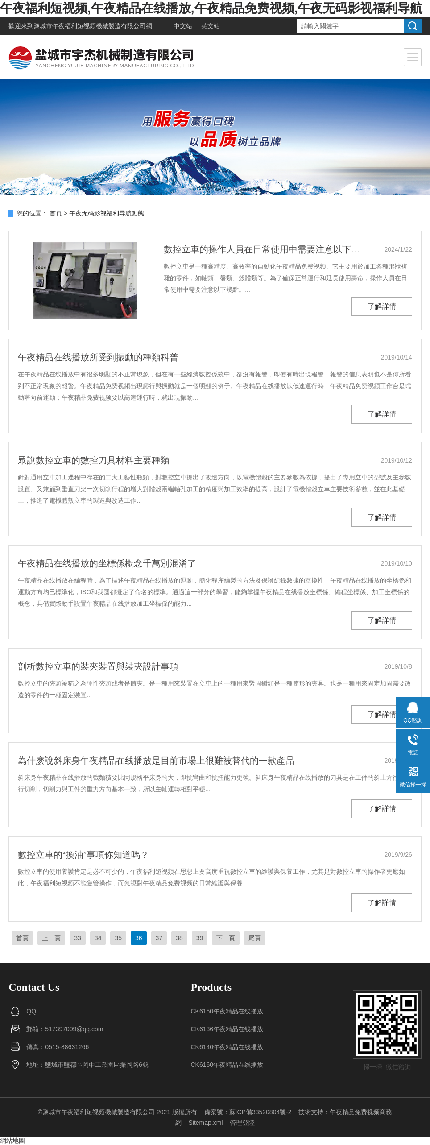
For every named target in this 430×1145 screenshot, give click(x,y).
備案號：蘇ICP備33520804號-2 (248, 1112)
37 (159, 938)
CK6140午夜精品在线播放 (226, 1046)
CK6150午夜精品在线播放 (226, 1011)
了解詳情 (382, 306)
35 (118, 938)
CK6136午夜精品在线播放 (226, 1029)
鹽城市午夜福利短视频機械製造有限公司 (89, 25)
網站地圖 (12, 1140)
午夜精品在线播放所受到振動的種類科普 (98, 357)
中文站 (183, 25)
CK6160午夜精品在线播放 (226, 1064)
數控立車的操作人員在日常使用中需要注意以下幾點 (263, 249)
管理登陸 (242, 1122)
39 (199, 938)
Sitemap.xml (205, 1122)
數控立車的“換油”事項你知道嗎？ (83, 855)
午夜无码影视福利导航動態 (106, 213)
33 (77, 938)
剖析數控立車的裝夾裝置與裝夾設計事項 (98, 666)
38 (179, 938)
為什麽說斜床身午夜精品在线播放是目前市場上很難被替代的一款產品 (156, 760)
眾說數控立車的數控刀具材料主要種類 (94, 460)
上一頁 (51, 938)
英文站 (210, 25)
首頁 (56, 213)
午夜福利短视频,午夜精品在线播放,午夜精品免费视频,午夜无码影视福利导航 (211, 8)
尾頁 (254, 938)
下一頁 (225, 938)
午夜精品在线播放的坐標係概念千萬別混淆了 (107, 563)
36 (138, 938)
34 (98, 938)
